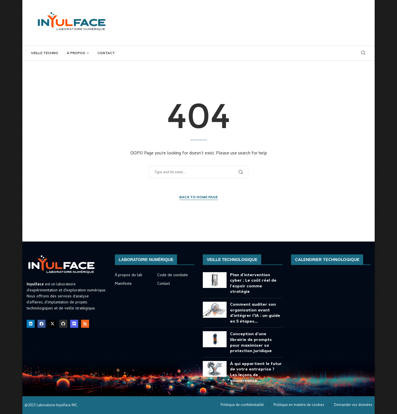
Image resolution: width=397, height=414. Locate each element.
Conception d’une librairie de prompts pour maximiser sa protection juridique (251, 342)
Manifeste (123, 283)
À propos (76, 53)
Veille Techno (44, 53)
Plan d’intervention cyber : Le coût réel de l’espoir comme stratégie (253, 283)
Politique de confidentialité (242, 404)
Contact (106, 53)
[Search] (363, 53)
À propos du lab (128, 275)
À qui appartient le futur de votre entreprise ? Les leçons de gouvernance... (256, 372)
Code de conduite (172, 275)
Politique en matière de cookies (299, 404)
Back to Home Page (198, 197)
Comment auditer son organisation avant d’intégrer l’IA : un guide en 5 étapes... (255, 313)
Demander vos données (353, 404)
